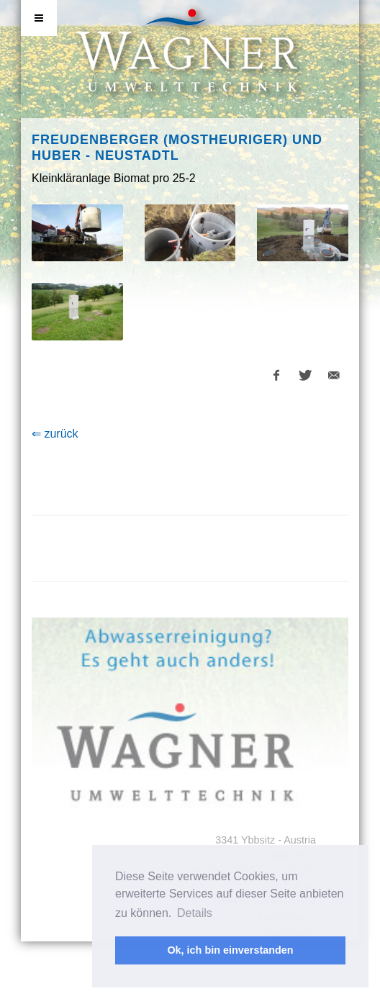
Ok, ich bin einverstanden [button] (230, 950)
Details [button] (194, 913)
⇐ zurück (55, 434)
